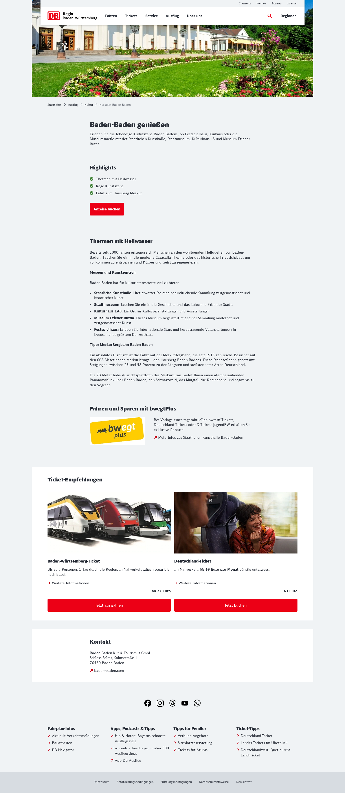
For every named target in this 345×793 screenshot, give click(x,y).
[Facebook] (147, 703)
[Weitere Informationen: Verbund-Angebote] (190, 735)
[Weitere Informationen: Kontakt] (261, 3)
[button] (78, 728)
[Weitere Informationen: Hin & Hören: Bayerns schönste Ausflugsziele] (141, 738)
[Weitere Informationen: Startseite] (245, 3)
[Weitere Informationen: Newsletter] (242, 781)
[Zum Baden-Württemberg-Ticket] (68, 583)
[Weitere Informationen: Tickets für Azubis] (190, 749)
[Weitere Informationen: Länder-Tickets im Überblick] (262, 742)
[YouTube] (184, 703)
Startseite (54, 104)
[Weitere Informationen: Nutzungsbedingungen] (176, 781)
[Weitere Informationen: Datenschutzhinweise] (213, 781)
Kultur (88, 104)
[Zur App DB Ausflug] (125, 760)
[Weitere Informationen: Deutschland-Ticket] (254, 735)
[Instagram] (160, 703)
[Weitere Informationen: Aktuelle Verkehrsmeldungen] (73, 735)
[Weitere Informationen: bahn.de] (292, 3)
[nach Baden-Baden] (107, 209)
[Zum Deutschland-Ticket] (195, 583)
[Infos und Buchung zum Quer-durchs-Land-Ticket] (266, 752)
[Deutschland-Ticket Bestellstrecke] (235, 605)
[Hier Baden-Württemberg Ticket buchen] (109, 605)
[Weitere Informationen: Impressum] (103, 781)
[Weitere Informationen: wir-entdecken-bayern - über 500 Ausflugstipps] (141, 750)
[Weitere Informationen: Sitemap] (276, 3)
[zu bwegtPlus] (198, 437)
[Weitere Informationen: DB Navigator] (61, 749)
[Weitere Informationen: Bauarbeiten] (60, 742)
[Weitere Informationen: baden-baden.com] (107, 670)
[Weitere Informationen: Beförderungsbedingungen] (135, 781)
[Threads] (172, 703)
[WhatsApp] (197, 703)
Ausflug (73, 104)
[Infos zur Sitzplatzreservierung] (192, 742)
